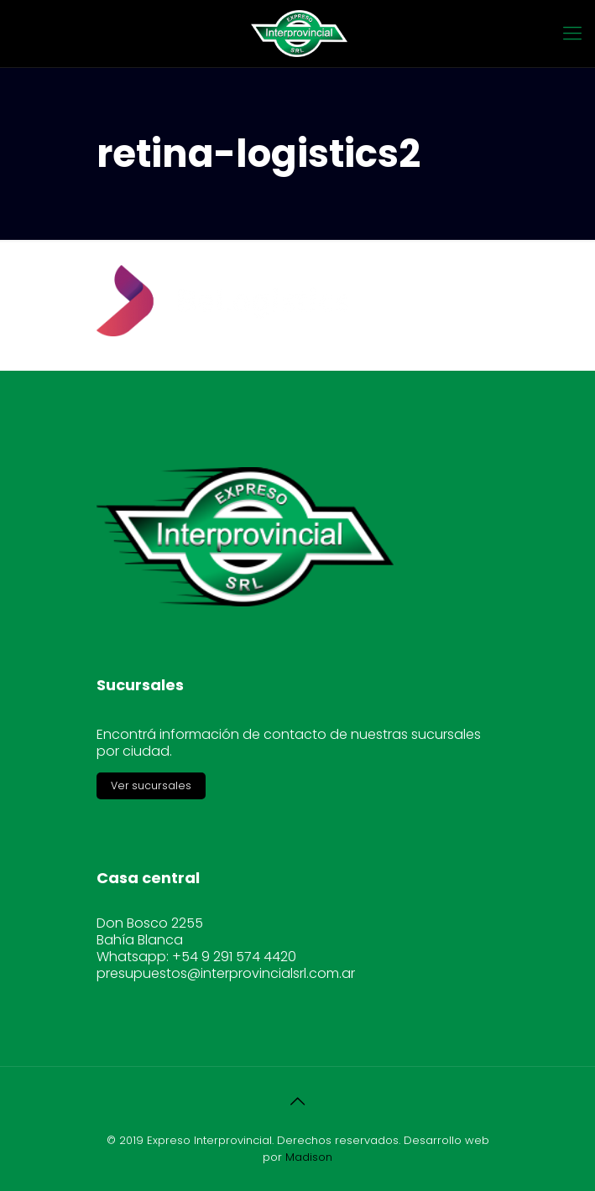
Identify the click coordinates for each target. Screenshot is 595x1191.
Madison (308, 1157)
